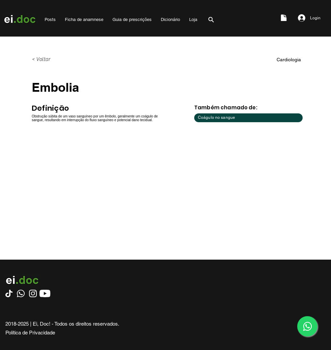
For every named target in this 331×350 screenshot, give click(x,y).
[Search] (211, 19)
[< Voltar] (54, 59)
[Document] (284, 18)
